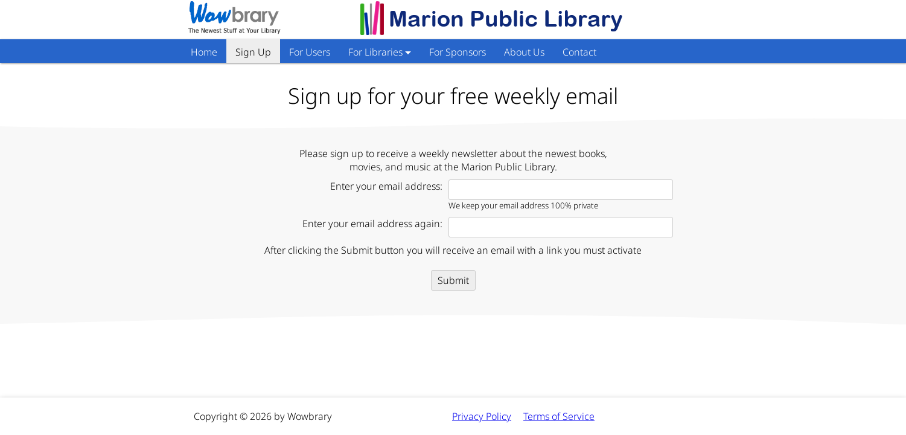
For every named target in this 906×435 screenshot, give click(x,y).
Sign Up (253, 52)
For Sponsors (457, 52)
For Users (309, 52)
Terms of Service (559, 416)
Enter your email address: (386, 186)
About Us (524, 52)
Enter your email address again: (372, 223)
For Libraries (375, 52)
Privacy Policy (481, 416)
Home (204, 52)
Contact (579, 52)
